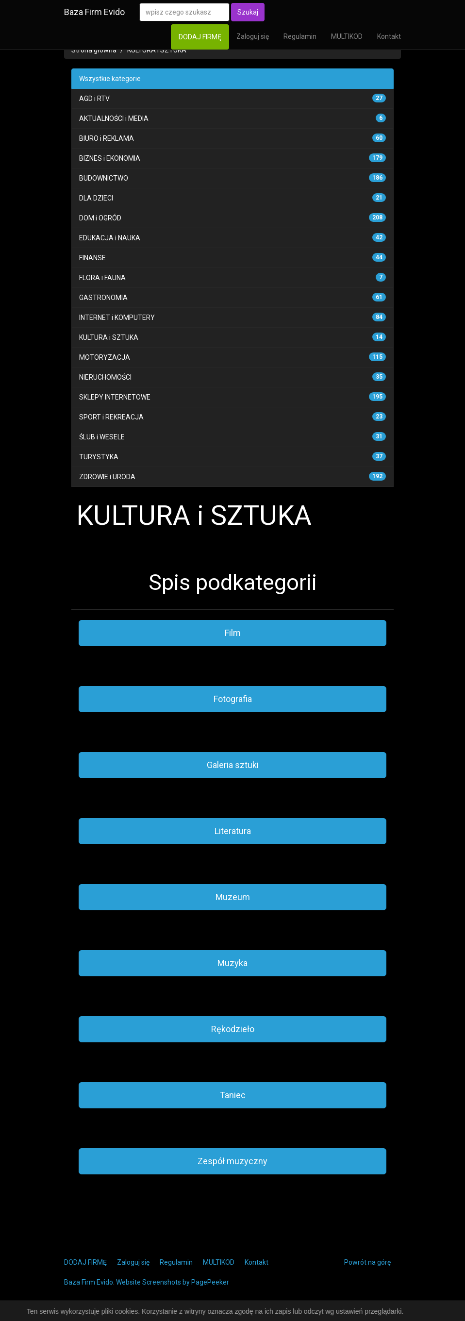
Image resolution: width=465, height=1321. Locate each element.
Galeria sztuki (233, 765)
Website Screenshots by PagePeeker (172, 1282)
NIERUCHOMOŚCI (105, 377)
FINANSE (92, 258)
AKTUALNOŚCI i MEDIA (114, 118)
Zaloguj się (252, 36)
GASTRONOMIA (103, 297)
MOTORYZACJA (104, 357)
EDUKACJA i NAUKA (109, 238)
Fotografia (233, 699)
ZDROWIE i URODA (107, 477)
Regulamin (299, 36)
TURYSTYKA (98, 457)
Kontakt (389, 36)
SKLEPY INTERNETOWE (114, 397)
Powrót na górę (367, 1262)
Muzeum (233, 897)
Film (233, 633)
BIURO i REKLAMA (106, 138)
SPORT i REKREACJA (111, 417)
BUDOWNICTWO (103, 178)
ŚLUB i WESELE (102, 437)
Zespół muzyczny (232, 1161)
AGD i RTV (94, 98)
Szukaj (247, 12)
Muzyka (232, 963)
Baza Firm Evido (94, 12)
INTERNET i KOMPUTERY (117, 317)
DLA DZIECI (96, 198)
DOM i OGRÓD (100, 218)
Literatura (233, 831)
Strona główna (93, 50)
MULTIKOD (347, 36)
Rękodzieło (232, 1029)
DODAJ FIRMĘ (200, 37)
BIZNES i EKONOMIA (109, 158)
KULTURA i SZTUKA (156, 50)
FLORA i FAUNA (102, 278)
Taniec (233, 1095)
